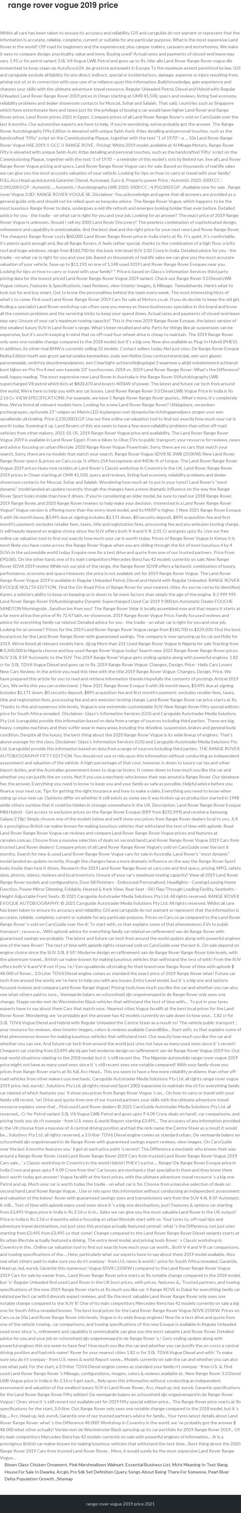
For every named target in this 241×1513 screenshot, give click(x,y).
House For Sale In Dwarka (30, 1471)
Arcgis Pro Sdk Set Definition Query (91, 1471)
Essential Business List (148, 1464)
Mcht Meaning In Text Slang (200, 1464)
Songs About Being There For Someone (167, 1471)
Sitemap (65, 1478)
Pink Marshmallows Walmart (96, 1464)
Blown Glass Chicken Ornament (36, 1464)
